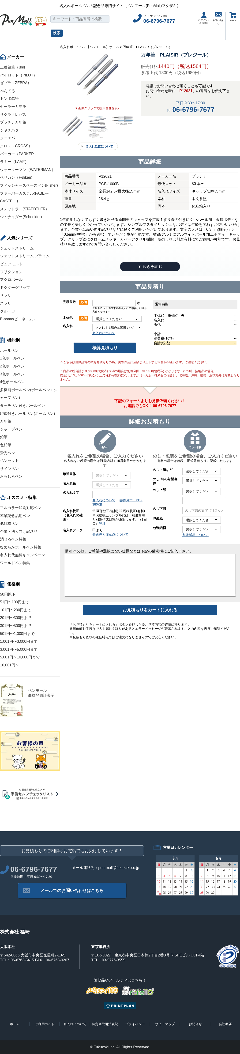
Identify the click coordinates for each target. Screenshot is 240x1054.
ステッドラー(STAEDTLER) (23, 209)
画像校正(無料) (105, 511)
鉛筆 (4, 437)
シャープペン (11, 429)
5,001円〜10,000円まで (20, 657)
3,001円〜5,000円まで (19, 649)
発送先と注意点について (110, 534)
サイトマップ (165, 1024)
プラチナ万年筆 (13, 122)
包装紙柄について (195, 535)
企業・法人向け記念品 (19, 531)
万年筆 (5, 421)
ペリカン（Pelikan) (16, 177)
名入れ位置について (99, 146)
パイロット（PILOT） (18, 75)
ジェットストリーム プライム (25, 256)
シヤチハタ (9, 130)
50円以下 (7, 594)
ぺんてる (7, 91)
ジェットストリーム (17, 248)
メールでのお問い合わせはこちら (72, 890)
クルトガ (7, 311)
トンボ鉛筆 (9, 99)
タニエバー (9, 138)
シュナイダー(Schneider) (21, 217)
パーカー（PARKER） (19, 154)
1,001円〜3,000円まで (19, 641)
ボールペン (9, 350)
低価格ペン (9, 523)
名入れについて (103, 333)
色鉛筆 (5, 445)
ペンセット (9, 461)
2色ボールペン (12, 366)
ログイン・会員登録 (204, 18)
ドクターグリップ (15, 288)
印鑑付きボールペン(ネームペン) (27, 414)
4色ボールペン (12, 382)
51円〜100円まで (14, 602)
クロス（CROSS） (16, 146)
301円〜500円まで (15, 626)
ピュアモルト (11, 264)
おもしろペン (11, 476)
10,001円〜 (9, 665)
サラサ (5, 295)
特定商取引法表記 (105, 1024)
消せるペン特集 (13, 539)
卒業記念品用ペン (15, 516)
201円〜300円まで (15, 618)
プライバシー (135, 1024)
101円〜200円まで (15, 610)
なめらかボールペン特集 (20, 547)
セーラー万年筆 (13, 107)
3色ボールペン (12, 374)
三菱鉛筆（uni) (12, 67)
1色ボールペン (12, 358)
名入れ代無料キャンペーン (22, 555)
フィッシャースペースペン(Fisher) (29, 185)
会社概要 (225, 1024)
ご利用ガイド (45, 1024)
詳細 (102, 523)
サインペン (9, 469)
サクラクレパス (13, 115)
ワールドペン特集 (15, 563)
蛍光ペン (7, 453)
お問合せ (195, 1024)
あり (97, 530)
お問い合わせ (218, 18)
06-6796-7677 (159, 21)
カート (232, 17)
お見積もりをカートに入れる (150, 610)
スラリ (5, 303)
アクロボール (11, 280)
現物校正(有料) (132, 511)
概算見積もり (105, 347)
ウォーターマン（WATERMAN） (27, 170)
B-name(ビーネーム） (18, 319)
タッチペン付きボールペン (22, 406)
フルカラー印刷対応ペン (20, 508)
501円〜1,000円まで (17, 634)
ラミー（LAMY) (13, 162)
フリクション (11, 272)
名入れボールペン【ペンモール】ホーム (89, 47)
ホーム (15, 1024)
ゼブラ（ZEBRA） (15, 83)
